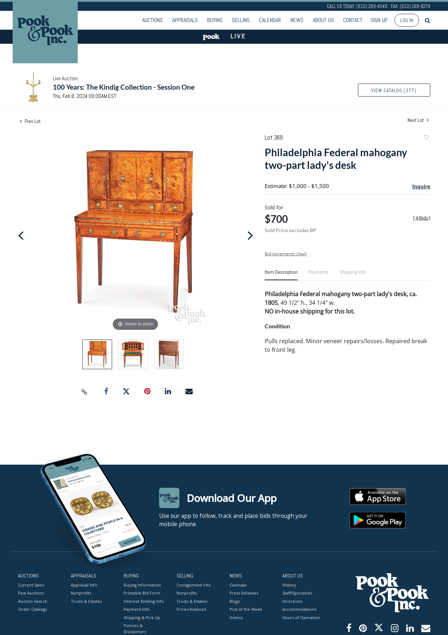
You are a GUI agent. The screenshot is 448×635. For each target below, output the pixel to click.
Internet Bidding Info (144, 601)
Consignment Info (193, 584)
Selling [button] (240, 20)
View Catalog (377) (394, 91)
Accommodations (299, 609)
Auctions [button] (152, 20)
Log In (406, 20)
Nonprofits (81, 593)
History (289, 584)
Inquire (421, 186)
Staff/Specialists (297, 593)
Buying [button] (214, 20)
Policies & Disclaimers (135, 628)
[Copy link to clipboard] (84, 391)
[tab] (281, 275)
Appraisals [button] (185, 20)
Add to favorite (426, 138)
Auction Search (32, 601)
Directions (292, 601)
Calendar (270, 20)
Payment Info (137, 609)
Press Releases (244, 593)
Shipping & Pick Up (142, 617)
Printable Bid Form (142, 593)
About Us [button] (323, 20)
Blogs (235, 601)
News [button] (296, 20)
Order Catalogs (32, 609)
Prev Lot (30, 121)
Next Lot (418, 120)
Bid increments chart (286, 254)
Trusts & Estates (86, 601)
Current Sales (31, 584)
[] (421, 218)
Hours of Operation (301, 617)
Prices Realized (191, 609)
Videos (236, 617)
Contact (352, 20)
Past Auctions (31, 593)
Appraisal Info (84, 584)
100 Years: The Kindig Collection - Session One (124, 87)
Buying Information (142, 584)
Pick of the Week (246, 609)
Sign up (379, 20)
